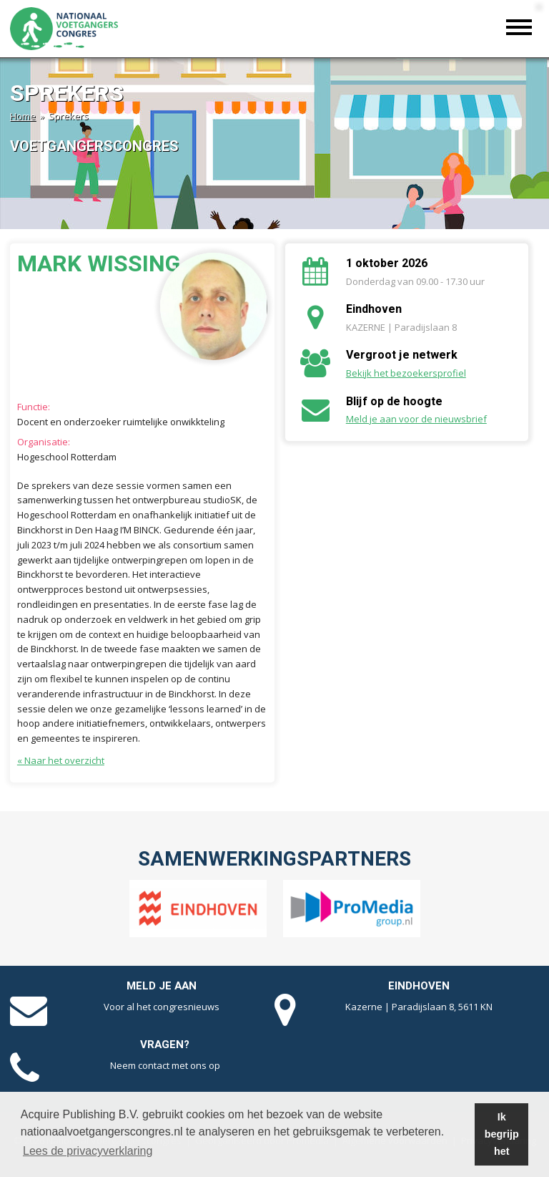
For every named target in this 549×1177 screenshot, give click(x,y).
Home (23, 116)
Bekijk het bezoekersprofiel (406, 373)
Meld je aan (162, 986)
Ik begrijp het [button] (502, 1134)
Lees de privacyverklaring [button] (87, 1151)
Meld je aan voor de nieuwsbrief (416, 418)
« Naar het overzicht (60, 760)
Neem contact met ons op (165, 1065)
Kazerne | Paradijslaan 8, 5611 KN (419, 1006)
